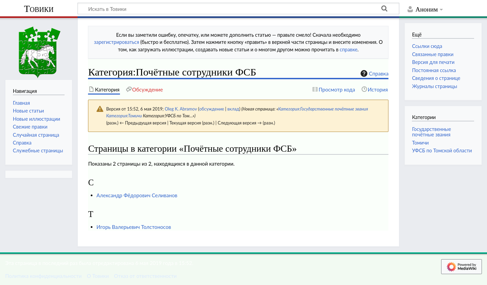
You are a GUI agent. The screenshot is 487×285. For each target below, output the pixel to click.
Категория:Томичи (124, 115)
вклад (233, 109)
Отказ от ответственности (145, 276)
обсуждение (211, 109)
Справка (374, 73)
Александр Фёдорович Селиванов (137, 195)
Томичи (420, 143)
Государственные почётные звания (431, 131)
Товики (38, 8)
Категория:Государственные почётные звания (323, 109)
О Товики (98, 276)
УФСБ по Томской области (442, 150)
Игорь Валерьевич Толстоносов (134, 227)
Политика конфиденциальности (43, 276)
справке (349, 49)
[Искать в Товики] (238, 8)
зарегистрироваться (116, 42)
